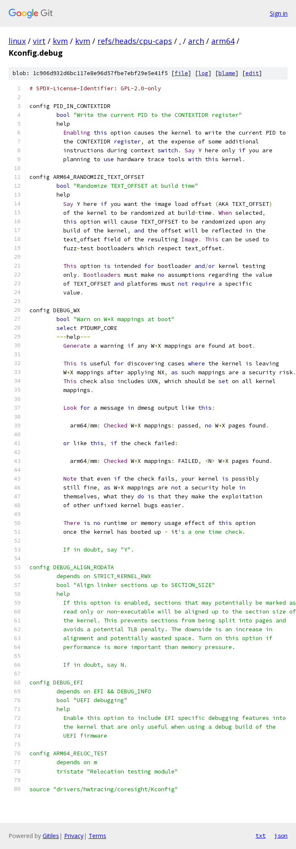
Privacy (73, 836)
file (181, 73)
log (203, 73)
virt (39, 41)
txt (261, 835)
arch (196, 41)
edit (252, 73)
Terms (97, 836)
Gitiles (51, 836)
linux (17, 41)
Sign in (279, 13)
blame (226, 73)
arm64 (222, 41)
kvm (60, 41)
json (281, 835)
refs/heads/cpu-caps (134, 41)
